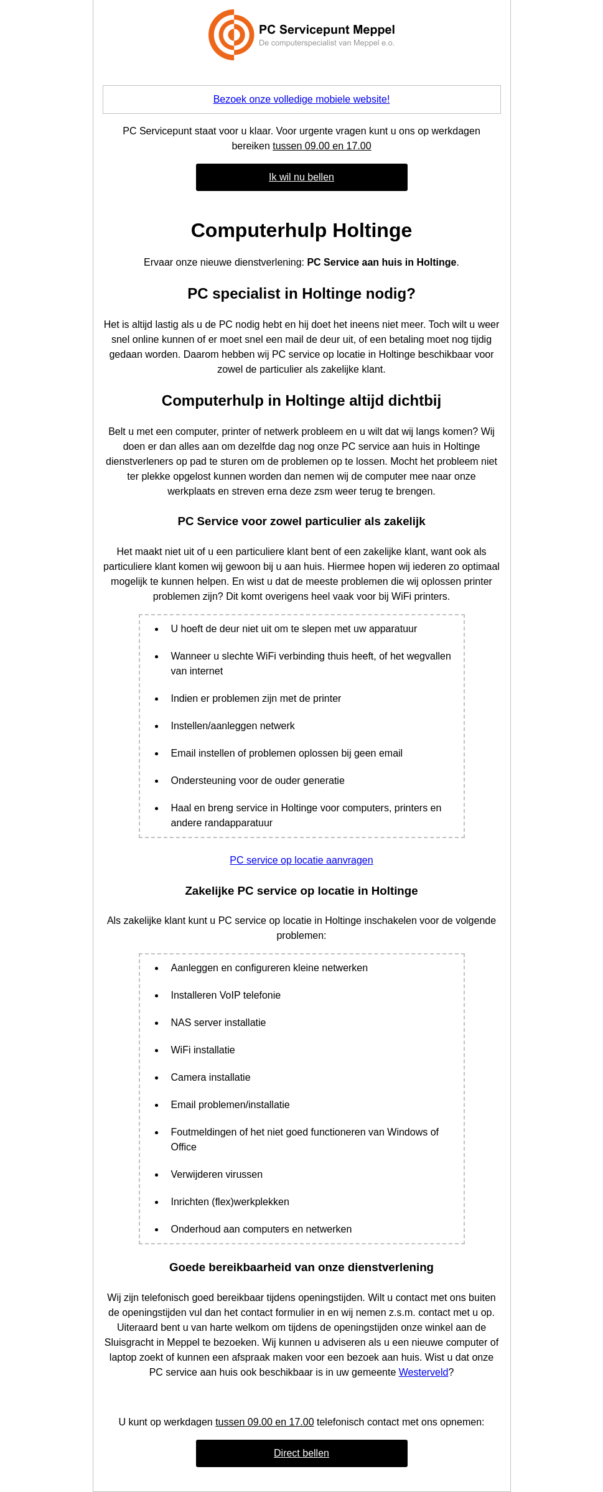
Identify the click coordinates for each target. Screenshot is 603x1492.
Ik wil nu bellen (301, 177)
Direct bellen (301, 1453)
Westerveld (424, 1372)
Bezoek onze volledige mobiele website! (301, 99)
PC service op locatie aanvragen (301, 860)
